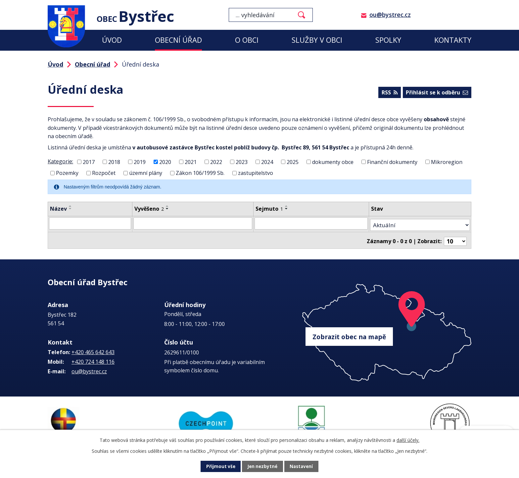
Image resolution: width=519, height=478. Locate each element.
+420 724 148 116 (93, 361)
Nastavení (302, 466)
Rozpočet (104, 173)
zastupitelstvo (255, 173)
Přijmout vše (220, 466)
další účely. (408, 440)
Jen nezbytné (262, 466)
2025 (293, 161)
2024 (267, 161)
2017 (89, 161)
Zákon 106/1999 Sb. (200, 173)
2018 (114, 161)
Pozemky (67, 173)
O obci (247, 40)
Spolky (388, 40)
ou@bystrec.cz (390, 15)
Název (58, 208)
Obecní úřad (178, 40)
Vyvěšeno (150, 208)
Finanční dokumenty (392, 161)
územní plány (145, 173)
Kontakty (452, 40)
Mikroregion (446, 161)
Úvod (112, 40)
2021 (191, 161)
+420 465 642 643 (93, 351)
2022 (216, 161)
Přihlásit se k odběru (437, 93)
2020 (165, 161)
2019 (140, 161)
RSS (389, 93)
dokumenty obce (333, 161)
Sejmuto (273, 208)
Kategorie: (60, 161)
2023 (242, 161)
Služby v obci (317, 40)
